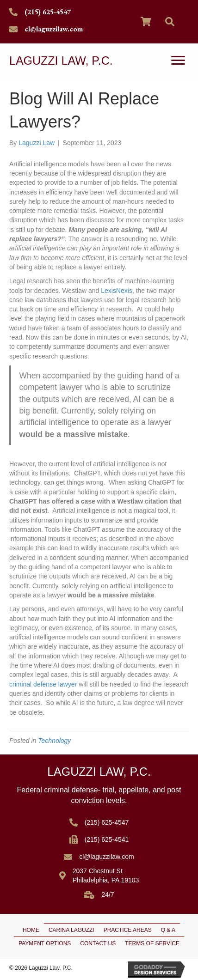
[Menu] (178, 60)
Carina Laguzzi (71, 930)
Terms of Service (152, 943)
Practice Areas (128, 930)
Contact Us (98, 943)
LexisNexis (116, 290)
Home (31, 930)
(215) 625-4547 (48, 12)
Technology (54, 740)
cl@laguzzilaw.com (54, 29)
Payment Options (45, 943)
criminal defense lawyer (43, 684)
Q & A (168, 930)
